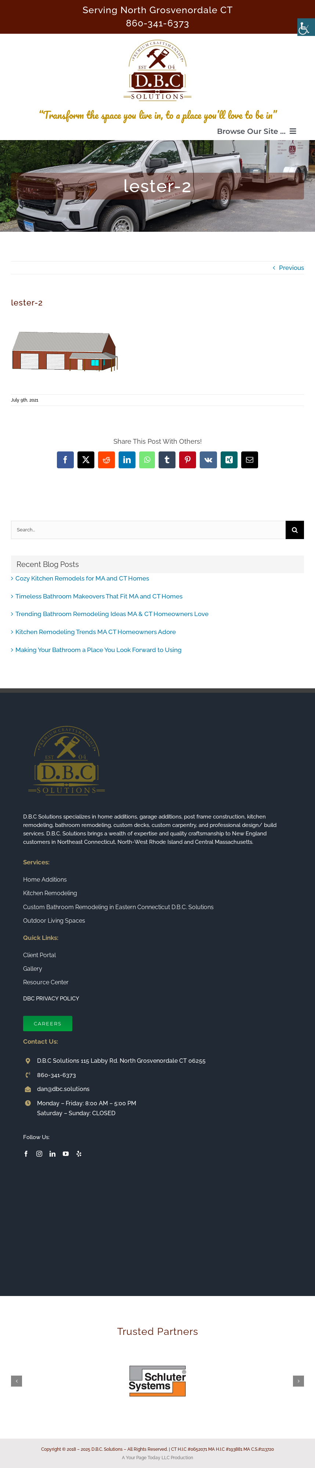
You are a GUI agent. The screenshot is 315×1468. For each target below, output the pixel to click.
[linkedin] (52, 1154)
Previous (291, 267)
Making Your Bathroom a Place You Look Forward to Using (98, 650)
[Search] (295, 530)
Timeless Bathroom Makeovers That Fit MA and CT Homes (98, 596)
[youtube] (66, 1154)
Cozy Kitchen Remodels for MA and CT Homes (82, 578)
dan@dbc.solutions (63, 1089)
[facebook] (26, 1154)
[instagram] (39, 1154)
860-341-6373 (157, 23)
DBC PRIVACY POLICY (51, 998)
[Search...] (148, 530)
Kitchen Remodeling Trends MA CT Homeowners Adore (95, 632)
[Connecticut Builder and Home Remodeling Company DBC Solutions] (157, 36)
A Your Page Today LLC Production (157, 1457)
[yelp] (79, 1154)
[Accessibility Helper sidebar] (306, 27)
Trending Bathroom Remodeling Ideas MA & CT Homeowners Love (112, 614)
